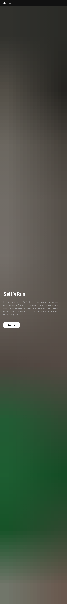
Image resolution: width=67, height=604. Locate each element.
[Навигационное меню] (63, 3)
